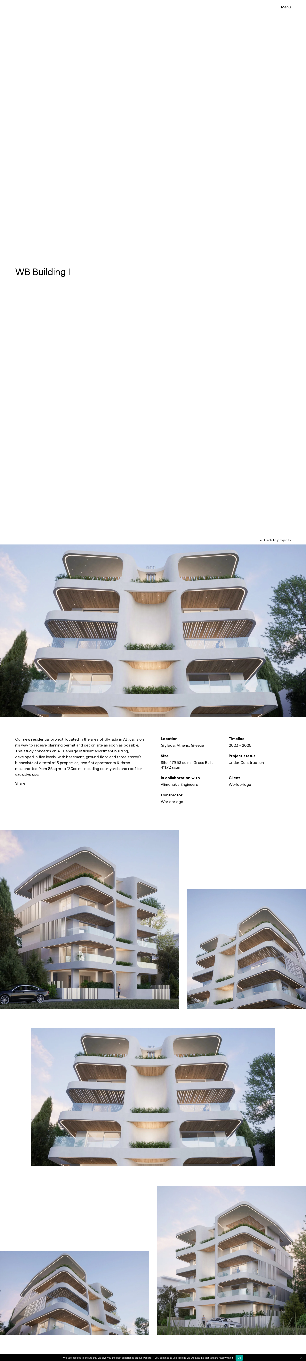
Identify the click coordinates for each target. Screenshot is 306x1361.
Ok (239, 1357)
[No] (301, 1358)
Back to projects (275, 540)
